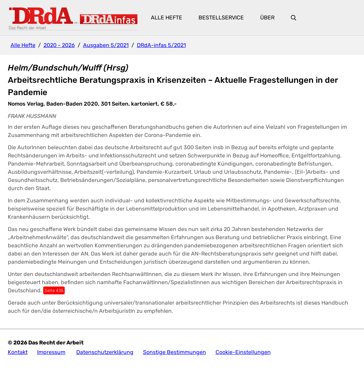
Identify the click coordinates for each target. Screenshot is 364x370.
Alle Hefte (166, 17)
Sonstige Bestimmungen (174, 352)
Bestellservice (221, 17)
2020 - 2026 (59, 45)
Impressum (51, 352)
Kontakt (18, 352)
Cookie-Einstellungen (243, 352)
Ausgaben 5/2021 (106, 45)
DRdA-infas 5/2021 (161, 45)
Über (267, 17)
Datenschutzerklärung (104, 352)
